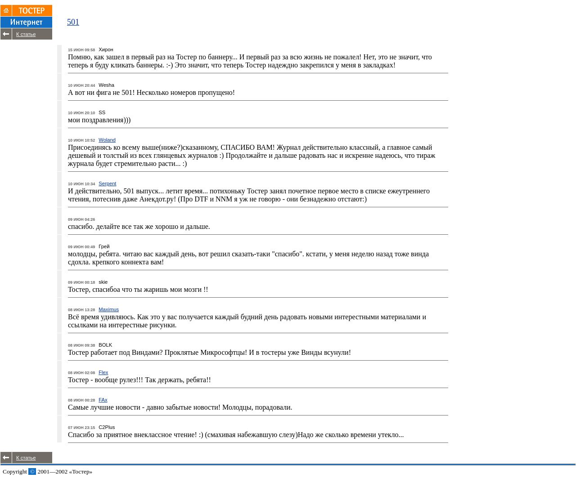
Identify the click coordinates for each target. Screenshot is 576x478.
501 (73, 22)
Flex (103, 372)
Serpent (107, 183)
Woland (107, 140)
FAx (103, 399)
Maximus (109, 309)
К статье (26, 34)
